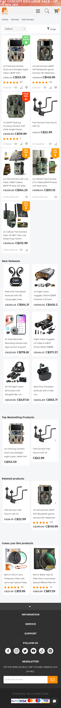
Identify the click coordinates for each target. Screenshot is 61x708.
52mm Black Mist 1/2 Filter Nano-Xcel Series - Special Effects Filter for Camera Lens (44, 579)
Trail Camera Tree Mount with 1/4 (44, 124)
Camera (15, 20)
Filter (53, 29)
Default (9, 29)
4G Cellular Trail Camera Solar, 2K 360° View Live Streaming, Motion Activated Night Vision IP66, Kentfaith (15, 236)
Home (5, 20)
